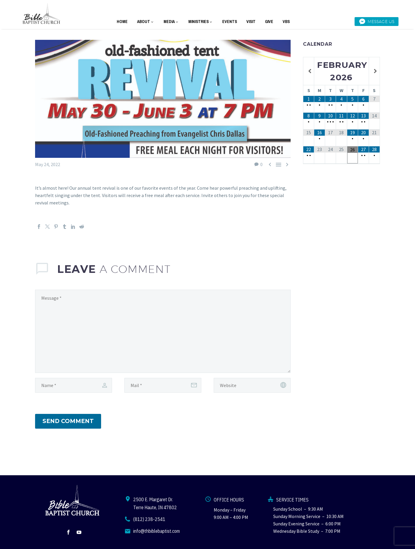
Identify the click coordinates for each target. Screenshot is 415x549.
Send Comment (68, 421)
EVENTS (229, 21)
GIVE (269, 21)
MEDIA (171, 21)
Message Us (376, 21)
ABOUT (145, 21)
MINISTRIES (200, 21)
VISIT (251, 21)
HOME (122, 21)
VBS (286, 21)
